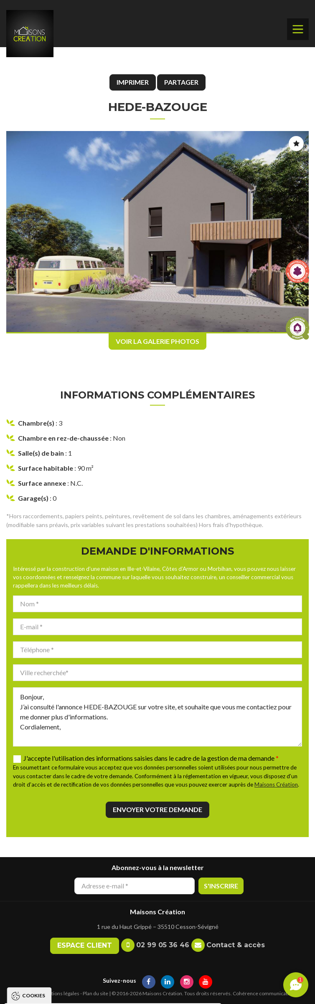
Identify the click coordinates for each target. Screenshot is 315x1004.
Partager (181, 82)
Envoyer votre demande (157, 809)
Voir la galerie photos (157, 341)
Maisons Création (276, 784)
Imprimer (133, 82)
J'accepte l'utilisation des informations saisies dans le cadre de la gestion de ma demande (151, 758)
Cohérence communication (264, 993)
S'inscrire (221, 886)
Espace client (84, 945)
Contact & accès (235, 945)
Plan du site (95, 993)
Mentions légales (60, 993)
